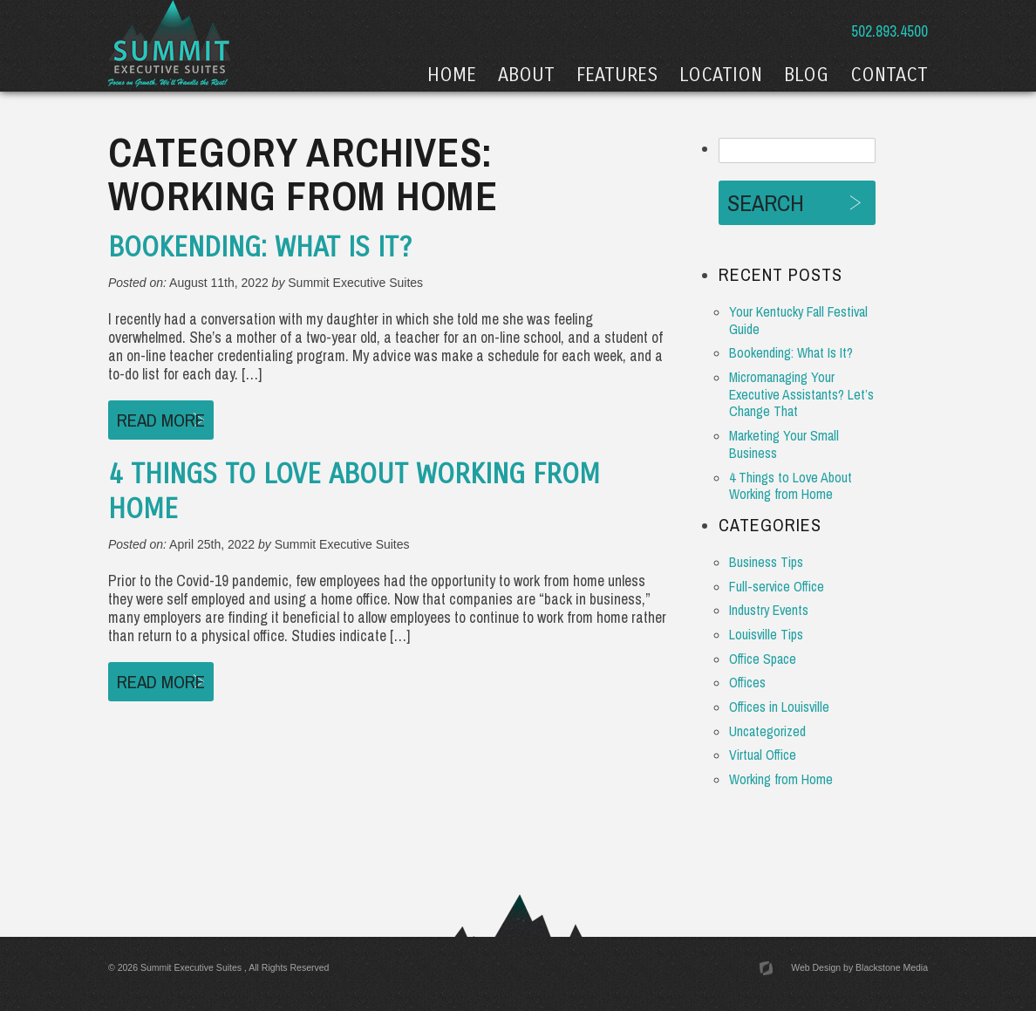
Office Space (762, 659)
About (526, 75)
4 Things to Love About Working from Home (790, 486)
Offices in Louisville (779, 707)
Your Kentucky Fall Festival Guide (798, 320)
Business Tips (766, 562)
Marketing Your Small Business (784, 444)
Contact (889, 75)
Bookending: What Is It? (260, 247)
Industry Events (768, 610)
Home (451, 75)
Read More (161, 420)
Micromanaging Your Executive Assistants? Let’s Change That (801, 394)
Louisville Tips (766, 634)
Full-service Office (776, 586)
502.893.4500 (888, 31)
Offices (747, 682)
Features (617, 75)
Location (720, 75)
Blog (806, 75)
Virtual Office (762, 755)
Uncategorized (767, 731)
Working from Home (781, 779)
